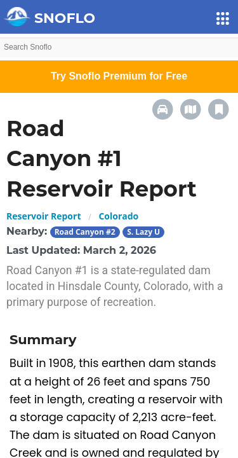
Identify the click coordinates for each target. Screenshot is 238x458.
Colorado (118, 216)
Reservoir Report (43, 216)
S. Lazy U (143, 231)
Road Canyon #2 (85, 231)
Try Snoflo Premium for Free (119, 76)
